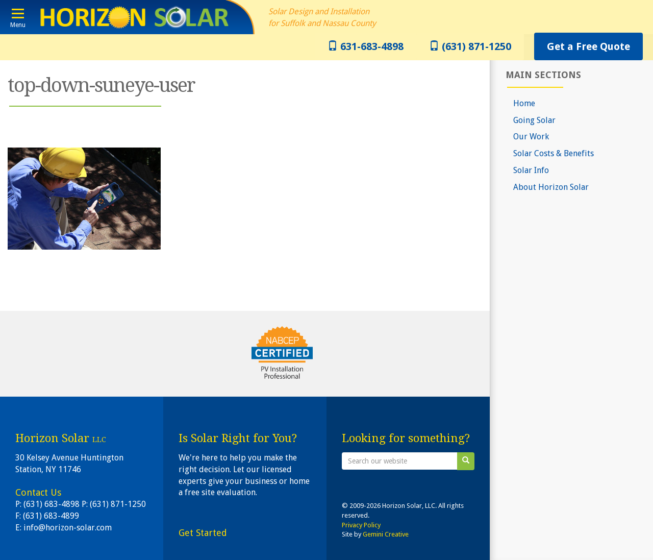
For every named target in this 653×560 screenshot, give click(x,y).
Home (524, 103)
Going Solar (534, 120)
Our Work (531, 136)
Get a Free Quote (588, 46)
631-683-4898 (366, 46)
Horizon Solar (131, 17)
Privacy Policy (361, 525)
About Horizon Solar (551, 187)
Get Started (203, 532)
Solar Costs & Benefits (553, 153)
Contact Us (38, 492)
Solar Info (531, 170)
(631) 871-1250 (470, 46)
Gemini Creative (386, 534)
